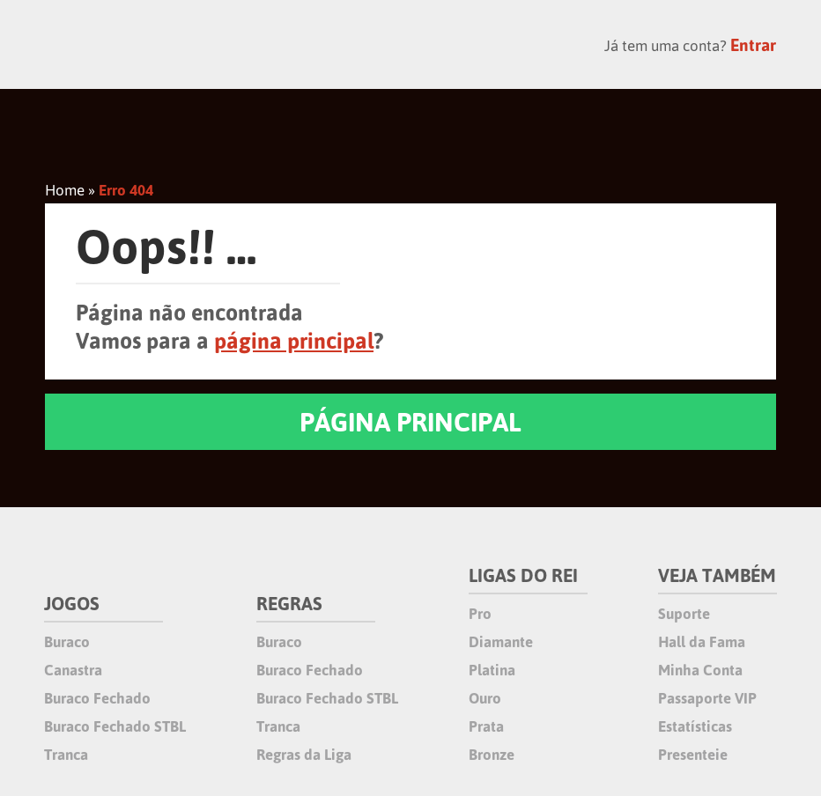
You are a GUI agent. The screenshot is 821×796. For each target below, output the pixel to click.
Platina (492, 670)
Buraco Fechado (97, 698)
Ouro (485, 698)
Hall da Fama (701, 642)
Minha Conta (700, 670)
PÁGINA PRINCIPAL (410, 422)
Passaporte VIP (707, 698)
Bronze (491, 754)
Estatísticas (695, 726)
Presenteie (693, 754)
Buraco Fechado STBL (115, 726)
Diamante (501, 642)
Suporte (684, 614)
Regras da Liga (303, 754)
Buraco (67, 642)
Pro (480, 614)
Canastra (73, 670)
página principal (294, 340)
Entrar (753, 45)
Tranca (66, 754)
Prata (486, 726)
